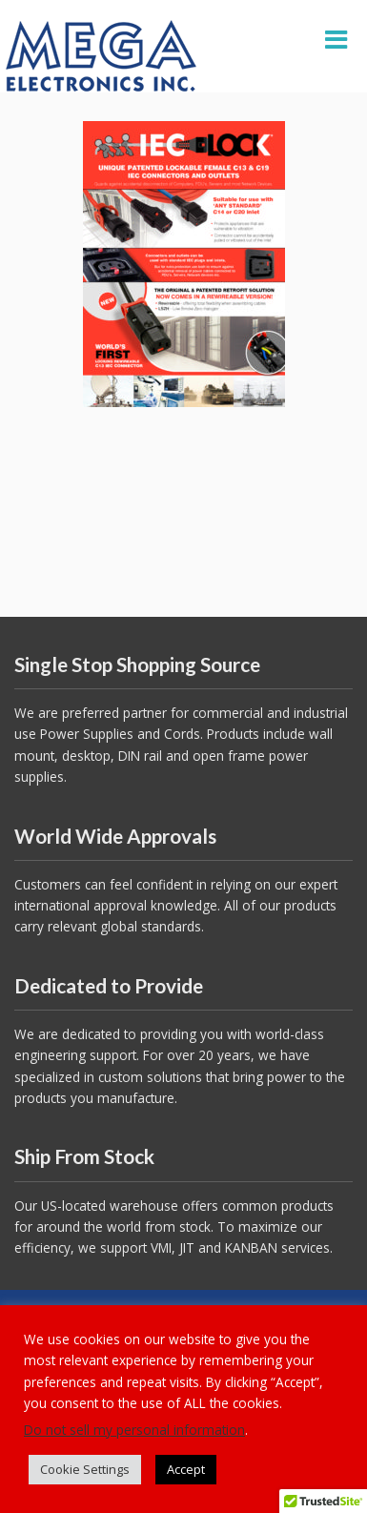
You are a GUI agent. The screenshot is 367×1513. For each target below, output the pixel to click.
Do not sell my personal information (134, 1430)
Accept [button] (186, 1469)
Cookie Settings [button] (85, 1469)
